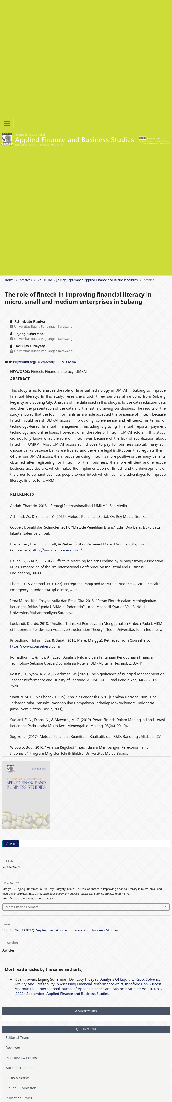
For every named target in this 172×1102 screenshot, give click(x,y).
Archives (26, 280)
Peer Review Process (22, 1057)
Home (9, 280)
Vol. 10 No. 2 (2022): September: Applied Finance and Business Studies (88, 280)
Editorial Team (17, 1037)
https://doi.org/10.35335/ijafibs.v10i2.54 (44, 362)
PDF (12, 844)
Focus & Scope (17, 1078)
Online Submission (21, 1088)
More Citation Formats (22, 907)
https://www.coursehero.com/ (57, 550)
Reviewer (13, 1047)
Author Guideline (19, 1067)
